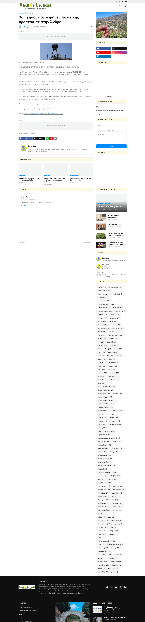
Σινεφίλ (113, 531)
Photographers (116, 335)
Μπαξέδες (103, 496)
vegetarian (113, 380)
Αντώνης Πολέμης (105, 407)
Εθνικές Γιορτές (105, 445)
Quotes (102, 339)
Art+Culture (103, 301)
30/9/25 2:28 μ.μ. (30, 199)
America (102, 287)
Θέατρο (114, 452)
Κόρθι (113, 479)
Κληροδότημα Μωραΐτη (107, 472)
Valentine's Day (104, 349)
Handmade (114, 318)
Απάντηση (24, 205)
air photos (112, 352)
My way (102, 332)
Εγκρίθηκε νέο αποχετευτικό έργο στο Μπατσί (80, 179)
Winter (118, 349)
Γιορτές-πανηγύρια (106, 431)
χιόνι (114, 572)
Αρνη (101, 414)
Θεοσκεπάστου (104, 455)
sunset (101, 376)
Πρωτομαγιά (116, 520)
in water (113, 363)
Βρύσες (102, 424)
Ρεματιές (118, 524)
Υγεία (101, 544)
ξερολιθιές (103, 572)
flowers (102, 359)
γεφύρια (118, 555)
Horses (113, 321)
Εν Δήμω (33, 13)
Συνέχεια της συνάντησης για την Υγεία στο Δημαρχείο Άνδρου (54, 180)
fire (110, 356)
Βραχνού (115, 421)
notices (32, 133)
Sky (101, 342)
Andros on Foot (104, 294)
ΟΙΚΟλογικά (117, 503)
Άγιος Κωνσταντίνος (106, 387)
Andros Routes (115, 287)
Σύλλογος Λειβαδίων (107, 541)
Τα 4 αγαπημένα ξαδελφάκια (113, 216)
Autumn (102, 308)
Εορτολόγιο (108, 96)
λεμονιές (117, 565)
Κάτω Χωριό (104, 462)
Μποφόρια (103, 500)
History (102, 321)
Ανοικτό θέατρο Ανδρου (107, 400)
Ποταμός (103, 520)
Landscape (103, 328)
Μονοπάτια (103, 493)
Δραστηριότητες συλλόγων (109, 438)
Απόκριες (118, 411)
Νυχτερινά (103, 503)
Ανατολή (117, 394)
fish (118, 356)
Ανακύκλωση (104, 394)
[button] (120, 6)
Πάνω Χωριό (104, 507)
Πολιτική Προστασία (106, 517)
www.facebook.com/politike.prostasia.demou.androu (43, 114)
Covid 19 (115, 315)
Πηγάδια (117, 510)
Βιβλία (114, 418)
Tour (113, 346)
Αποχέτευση (104, 411)
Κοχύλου (102, 479)
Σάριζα (112, 527)
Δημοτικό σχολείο (105, 435)
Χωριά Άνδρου (104, 551)
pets (101, 370)
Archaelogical (104, 297)
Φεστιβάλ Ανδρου (115, 544)
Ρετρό (102, 527)
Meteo (98, 107)
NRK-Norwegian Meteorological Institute (109, 110)
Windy (98, 114)
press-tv (102, 373)
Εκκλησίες (103, 448)
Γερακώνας (115, 424)
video (101, 383)
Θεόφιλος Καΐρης (105, 459)
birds (101, 356)
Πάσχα (117, 507)
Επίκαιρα (102, 452)
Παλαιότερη (88, 242)
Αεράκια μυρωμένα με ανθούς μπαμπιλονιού (115, 234)
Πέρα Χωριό (104, 510)
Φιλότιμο (103, 548)
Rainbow (113, 339)
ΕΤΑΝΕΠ (116, 442)
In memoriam (115, 325)
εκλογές (102, 562)
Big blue (120, 311)
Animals (118, 294)
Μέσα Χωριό (104, 486)
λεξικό (101, 569)
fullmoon (102, 363)
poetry (112, 370)
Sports (111, 342)
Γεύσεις (102, 428)
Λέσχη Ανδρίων (104, 483)
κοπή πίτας (103, 565)
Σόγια (101, 538)
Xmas (101, 352)
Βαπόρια (102, 418)
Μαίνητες (118, 486)
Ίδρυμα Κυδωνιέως (105, 390)
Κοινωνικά (103, 476)
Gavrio (102, 318)
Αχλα (110, 414)
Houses (102, 325)
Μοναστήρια (118, 490)
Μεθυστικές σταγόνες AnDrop (114, 617)
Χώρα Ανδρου (104, 555)
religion (114, 373)
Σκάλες (102, 534)
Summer (102, 346)
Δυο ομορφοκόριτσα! (115, 224)
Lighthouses (118, 328)
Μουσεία (117, 493)
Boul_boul (32, 146)
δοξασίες (102, 558)
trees (101, 380)
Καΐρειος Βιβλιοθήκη (106, 466)
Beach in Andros (105, 311)
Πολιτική (102, 514)
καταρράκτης (116, 562)
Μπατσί (115, 496)
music (102, 366)
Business (102, 315)
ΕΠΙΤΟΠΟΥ (103, 442)
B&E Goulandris (116, 308)
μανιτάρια (113, 569)
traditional (113, 376)
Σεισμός (102, 531)
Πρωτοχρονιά (104, 524)
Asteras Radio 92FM (106, 304)
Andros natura (104, 291)
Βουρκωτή (103, 421)
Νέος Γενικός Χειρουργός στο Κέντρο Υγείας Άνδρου (29, 179)
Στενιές (113, 534)
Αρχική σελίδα (23, 13)
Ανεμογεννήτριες (105, 397)
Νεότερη (22, 242)
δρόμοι (114, 558)
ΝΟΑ (114, 500)
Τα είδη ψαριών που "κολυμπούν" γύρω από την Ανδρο (113, 609)
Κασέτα (102, 469)
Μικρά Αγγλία (104, 490)
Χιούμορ (115, 548)
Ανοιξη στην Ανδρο (106, 404)
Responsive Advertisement (56, 36)
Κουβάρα (115, 476)
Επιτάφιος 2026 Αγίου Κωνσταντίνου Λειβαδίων (117, 243)
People (102, 335)
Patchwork (114, 332)
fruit (112, 359)
